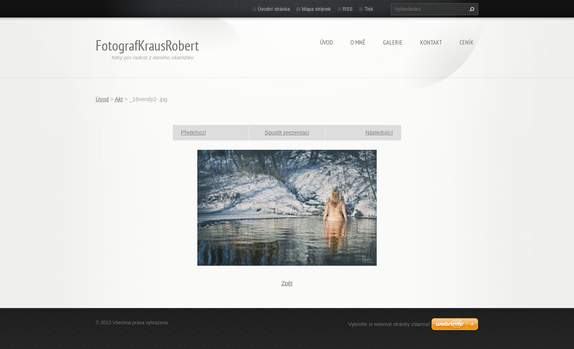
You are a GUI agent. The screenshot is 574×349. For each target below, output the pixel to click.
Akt (119, 99)
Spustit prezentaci (287, 132)
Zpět (287, 283)
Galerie (393, 42)
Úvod (326, 42)
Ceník (467, 42)
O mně (358, 42)
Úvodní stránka (274, 9)
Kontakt (431, 42)
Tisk (368, 9)
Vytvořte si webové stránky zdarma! (389, 324)
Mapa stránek (316, 9)
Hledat (471, 9)
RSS (348, 9)
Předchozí (193, 132)
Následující (379, 132)
